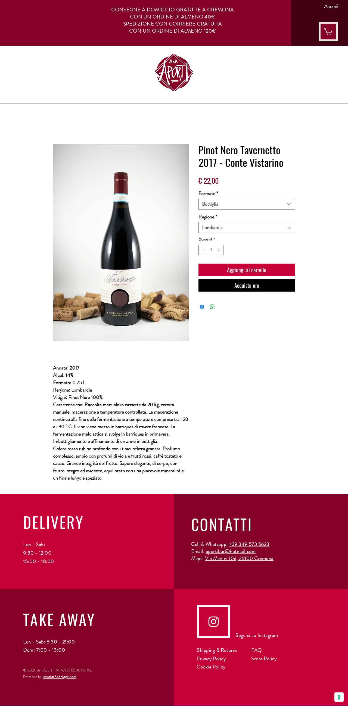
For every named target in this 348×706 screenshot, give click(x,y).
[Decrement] (202, 250)
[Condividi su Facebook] (202, 307)
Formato (208, 193)
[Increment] (219, 250)
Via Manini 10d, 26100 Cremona (239, 558)
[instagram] (213, 622)
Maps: (198, 558)
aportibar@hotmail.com (231, 551)
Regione (207, 217)
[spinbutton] (211, 250)
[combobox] (246, 204)
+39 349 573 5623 (249, 544)
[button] (328, 31)
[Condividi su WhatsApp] (212, 307)
